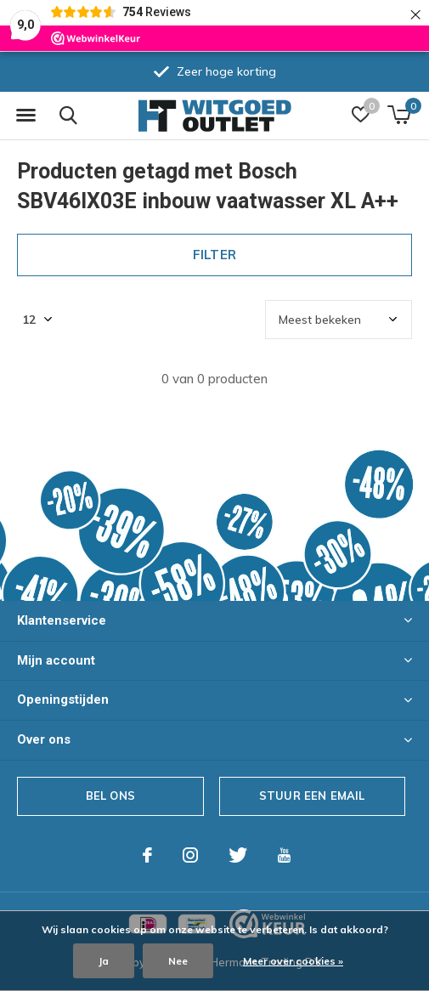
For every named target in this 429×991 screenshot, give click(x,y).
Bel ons (110, 795)
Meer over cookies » (293, 960)
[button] (25, 115)
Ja (104, 960)
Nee (178, 960)
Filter (214, 254)
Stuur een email (312, 795)
